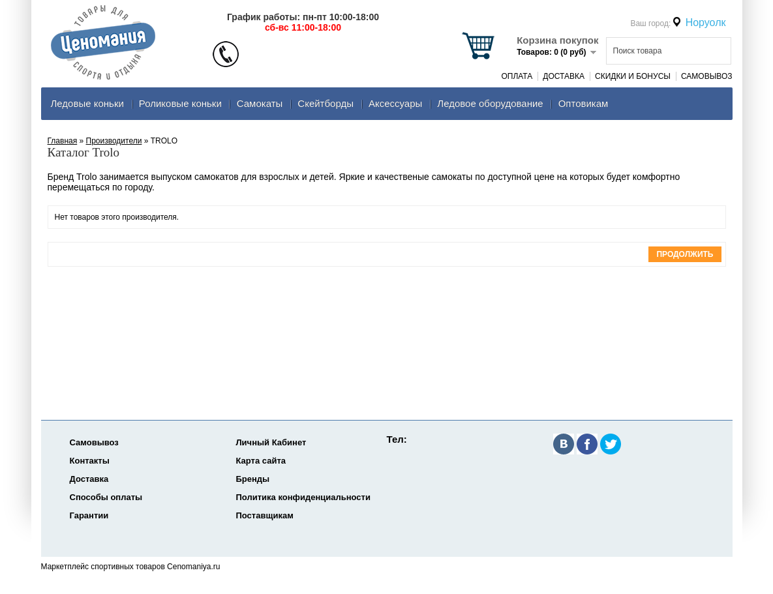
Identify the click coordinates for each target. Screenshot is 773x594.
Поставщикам (265, 515)
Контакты (90, 461)
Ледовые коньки (87, 103)
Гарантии (89, 515)
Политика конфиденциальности (303, 497)
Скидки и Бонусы (633, 76)
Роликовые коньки (180, 103)
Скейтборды (325, 103)
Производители (114, 140)
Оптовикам (583, 103)
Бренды (253, 479)
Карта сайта (261, 461)
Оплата (516, 76)
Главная (63, 140)
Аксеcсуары (395, 103)
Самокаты (260, 103)
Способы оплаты (106, 497)
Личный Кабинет (271, 442)
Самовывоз (707, 76)
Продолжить (684, 254)
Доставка (563, 76)
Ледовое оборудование (490, 103)
